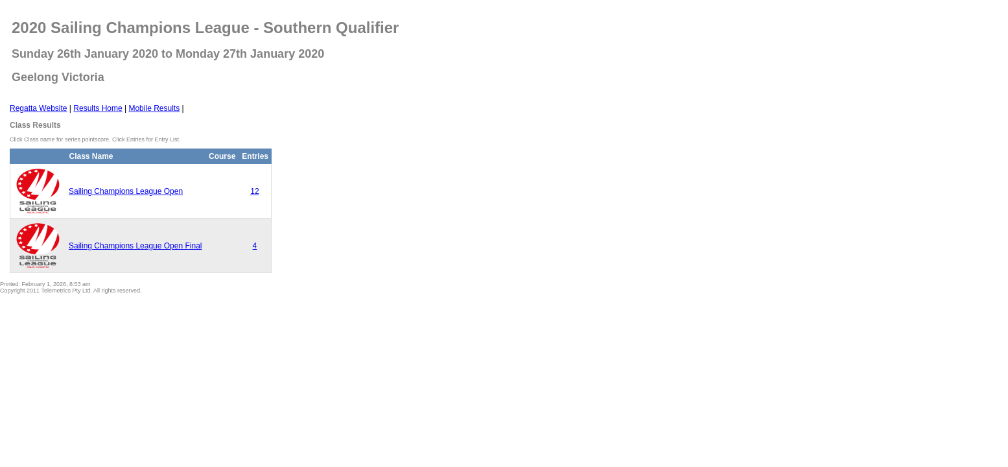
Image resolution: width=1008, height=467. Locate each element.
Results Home (97, 108)
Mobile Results (154, 108)
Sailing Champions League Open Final (135, 245)
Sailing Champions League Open (126, 191)
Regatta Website (38, 108)
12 (254, 191)
